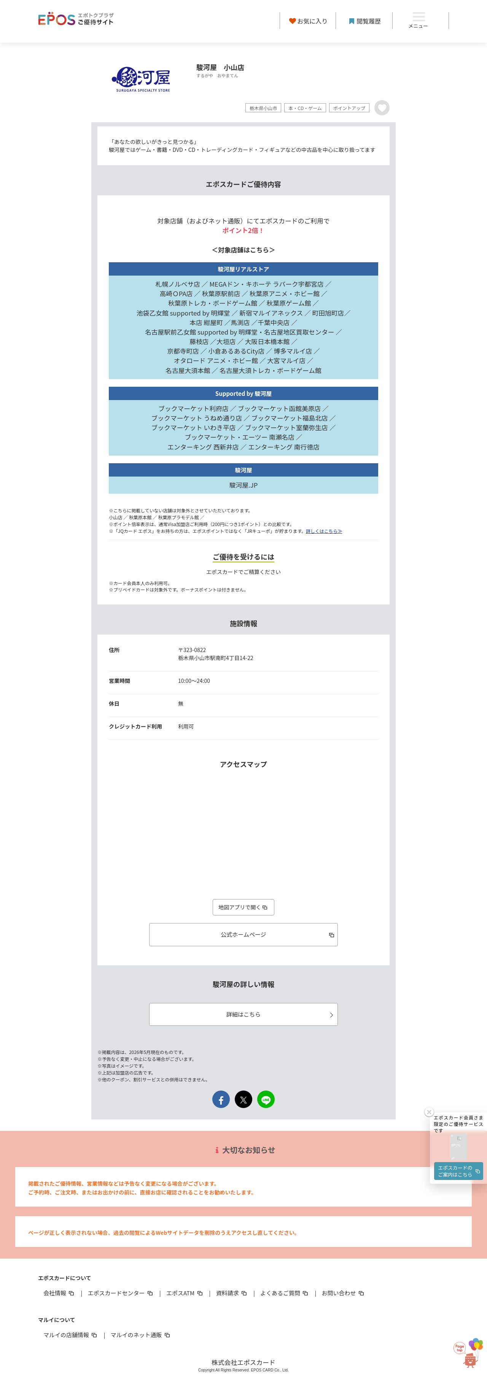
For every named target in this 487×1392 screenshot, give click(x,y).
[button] (458, 1077)
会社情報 (59, 1293)
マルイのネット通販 (140, 1335)
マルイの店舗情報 (70, 1335)
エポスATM (185, 1293)
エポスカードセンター (121, 1293)
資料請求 (232, 1293)
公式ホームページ (278, 934)
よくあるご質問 (284, 1293)
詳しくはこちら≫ (324, 531)
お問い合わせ (343, 1293)
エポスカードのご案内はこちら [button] (459, 1100)
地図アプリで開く (243, 907)
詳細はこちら (281, 1014)
